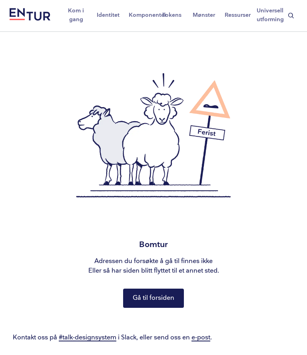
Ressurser (238, 15)
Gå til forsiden (153, 298)
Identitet (108, 15)
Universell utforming (270, 15)
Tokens (171, 15)
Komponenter (142, 15)
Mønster (204, 15)
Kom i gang (76, 15)
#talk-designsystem (87, 337)
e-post (200, 337)
